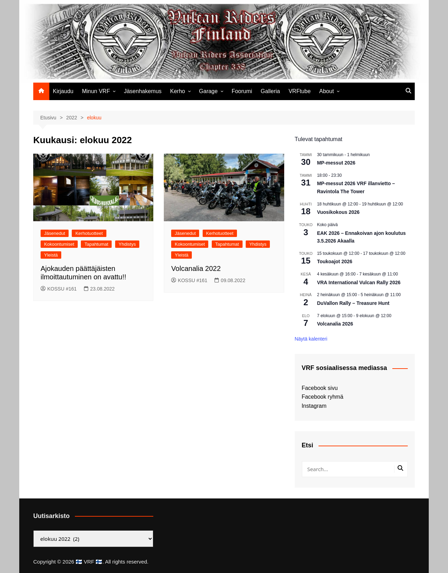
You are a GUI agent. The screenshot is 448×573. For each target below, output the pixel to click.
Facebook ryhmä (322, 397)
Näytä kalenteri (311, 339)
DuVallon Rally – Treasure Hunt (353, 303)
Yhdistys (127, 244)
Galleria (270, 91)
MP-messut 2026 (336, 163)
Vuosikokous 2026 (338, 212)
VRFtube (299, 91)
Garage (208, 91)
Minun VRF (96, 91)
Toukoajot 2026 (334, 261)
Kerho (177, 91)
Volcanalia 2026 (335, 324)
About (326, 91)
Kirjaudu (63, 91)
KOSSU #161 (59, 289)
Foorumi (242, 91)
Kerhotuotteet (89, 233)
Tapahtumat (96, 244)
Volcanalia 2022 (195, 268)
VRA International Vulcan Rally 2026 (359, 282)
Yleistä (51, 255)
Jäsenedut (54, 233)
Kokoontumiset (59, 244)
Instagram (314, 406)
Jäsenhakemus (143, 91)
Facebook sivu (320, 388)
